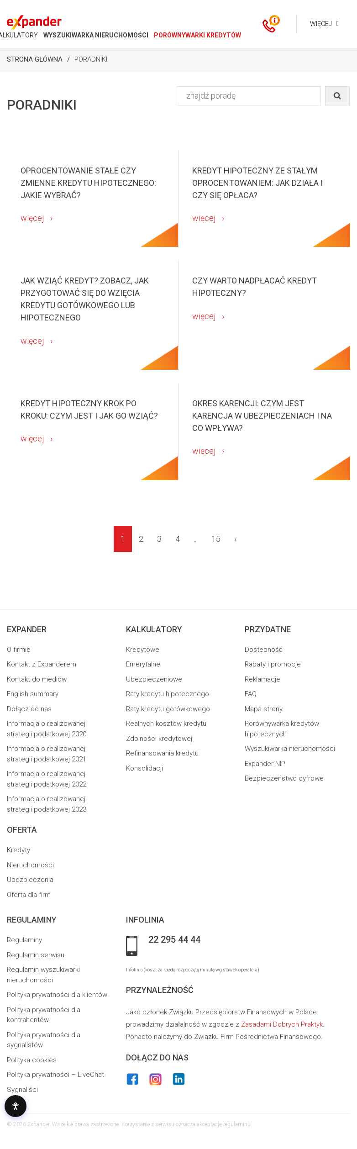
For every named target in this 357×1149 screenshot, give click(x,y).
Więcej (319, 23)
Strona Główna (35, 59)
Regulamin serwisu (35, 955)
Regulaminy (24, 940)
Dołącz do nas (29, 709)
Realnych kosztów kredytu (166, 723)
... (196, 539)
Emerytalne (143, 664)
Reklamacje (262, 679)
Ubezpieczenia (30, 880)
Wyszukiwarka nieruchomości (290, 749)
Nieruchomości (30, 865)
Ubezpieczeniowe (154, 679)
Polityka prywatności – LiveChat (55, 1074)
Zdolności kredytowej (159, 739)
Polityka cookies (32, 1060)
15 (215, 539)
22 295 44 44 (174, 940)
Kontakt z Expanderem (41, 664)
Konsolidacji (144, 768)
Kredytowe (142, 649)
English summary (32, 694)
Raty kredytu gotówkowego (168, 709)
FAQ (251, 694)
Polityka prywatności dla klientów (57, 995)
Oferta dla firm (29, 895)
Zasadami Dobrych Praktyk (282, 1024)
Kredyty (18, 850)
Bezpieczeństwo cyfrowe (284, 778)
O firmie (19, 649)
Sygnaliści (22, 1090)
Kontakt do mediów (37, 679)
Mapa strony (264, 709)
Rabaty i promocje (273, 664)
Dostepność (264, 649)
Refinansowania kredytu (162, 753)
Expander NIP (265, 764)
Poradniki (90, 59)
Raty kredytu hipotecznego (167, 694)
